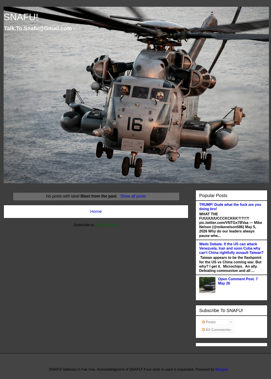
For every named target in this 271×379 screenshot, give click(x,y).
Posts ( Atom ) (107, 225)
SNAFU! (21, 17)
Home (96, 211)
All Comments (216, 330)
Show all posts (133, 196)
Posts (209, 322)
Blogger (221, 369)
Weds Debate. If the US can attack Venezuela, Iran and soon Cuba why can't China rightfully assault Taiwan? (231, 248)
